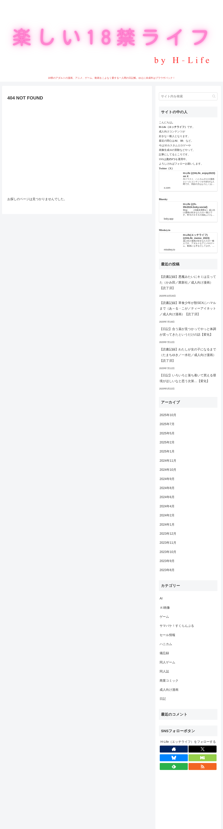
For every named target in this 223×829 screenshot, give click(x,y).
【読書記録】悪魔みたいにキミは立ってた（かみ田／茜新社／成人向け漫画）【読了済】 (188, 282)
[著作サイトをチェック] (174, 749)
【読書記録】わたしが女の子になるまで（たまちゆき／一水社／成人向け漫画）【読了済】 (188, 355)
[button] (214, 96)
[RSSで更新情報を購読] (203, 766)
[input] (188, 96)
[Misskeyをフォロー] (203, 757)
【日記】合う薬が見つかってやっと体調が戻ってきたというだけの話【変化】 (188, 331)
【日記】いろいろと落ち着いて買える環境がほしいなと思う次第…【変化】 (188, 378)
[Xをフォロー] (203, 749)
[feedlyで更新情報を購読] (174, 766)
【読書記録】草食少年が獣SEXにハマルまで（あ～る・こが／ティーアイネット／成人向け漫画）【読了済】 (188, 308)
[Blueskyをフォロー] (174, 757)
